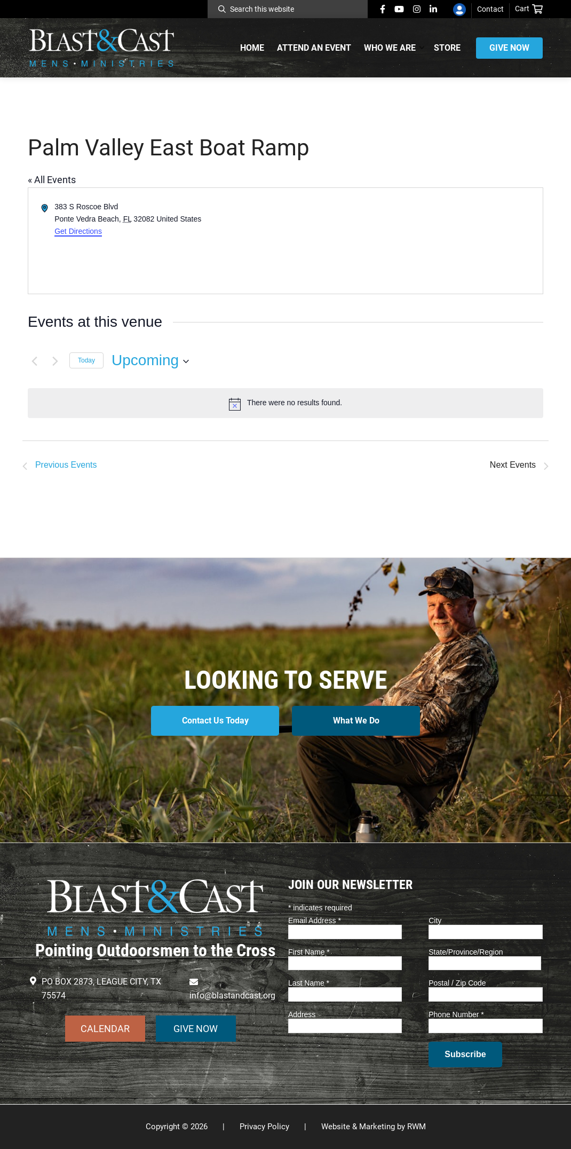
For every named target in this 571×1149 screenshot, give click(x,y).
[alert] (285, 403)
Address (301, 1014)
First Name (309, 952)
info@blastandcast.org (232, 995)
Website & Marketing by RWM (373, 1126)
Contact (490, 9)
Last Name (308, 983)
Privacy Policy (264, 1126)
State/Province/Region (466, 952)
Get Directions (78, 231)
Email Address (314, 920)
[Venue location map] (413, 241)
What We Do (356, 720)
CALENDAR (105, 1028)
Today (86, 360)
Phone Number (456, 1014)
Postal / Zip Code (457, 983)
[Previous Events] (34, 360)
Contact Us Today (215, 720)
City (435, 920)
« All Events (52, 179)
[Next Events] (55, 360)
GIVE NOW (195, 1028)
